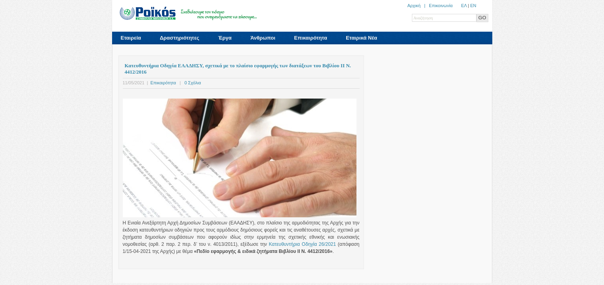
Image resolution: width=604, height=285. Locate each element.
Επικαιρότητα (310, 38)
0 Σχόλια (193, 82)
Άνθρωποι (262, 38)
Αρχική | (418, 5)
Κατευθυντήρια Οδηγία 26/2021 (302, 244)
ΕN (473, 5)
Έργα (224, 38)
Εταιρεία (131, 38)
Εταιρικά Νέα (361, 38)
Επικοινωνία (441, 5)
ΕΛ (464, 5)
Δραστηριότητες (179, 38)
